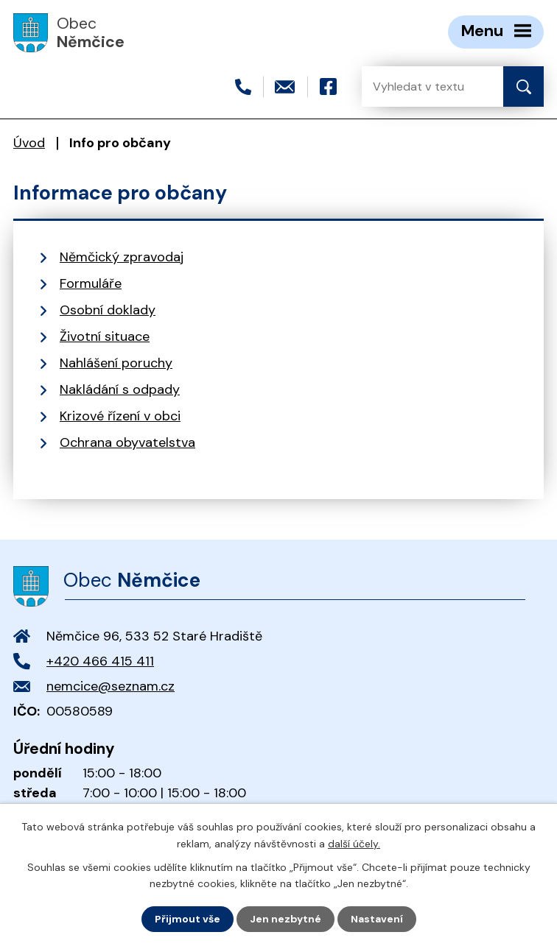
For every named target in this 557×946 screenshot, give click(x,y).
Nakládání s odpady (120, 389)
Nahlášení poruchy (116, 363)
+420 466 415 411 (100, 661)
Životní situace (105, 336)
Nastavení (377, 918)
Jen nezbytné (285, 918)
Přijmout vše (187, 918)
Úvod (29, 143)
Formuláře (91, 283)
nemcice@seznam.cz (110, 686)
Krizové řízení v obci (120, 416)
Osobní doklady (107, 310)
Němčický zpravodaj (121, 257)
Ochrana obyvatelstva (127, 442)
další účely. (354, 843)
